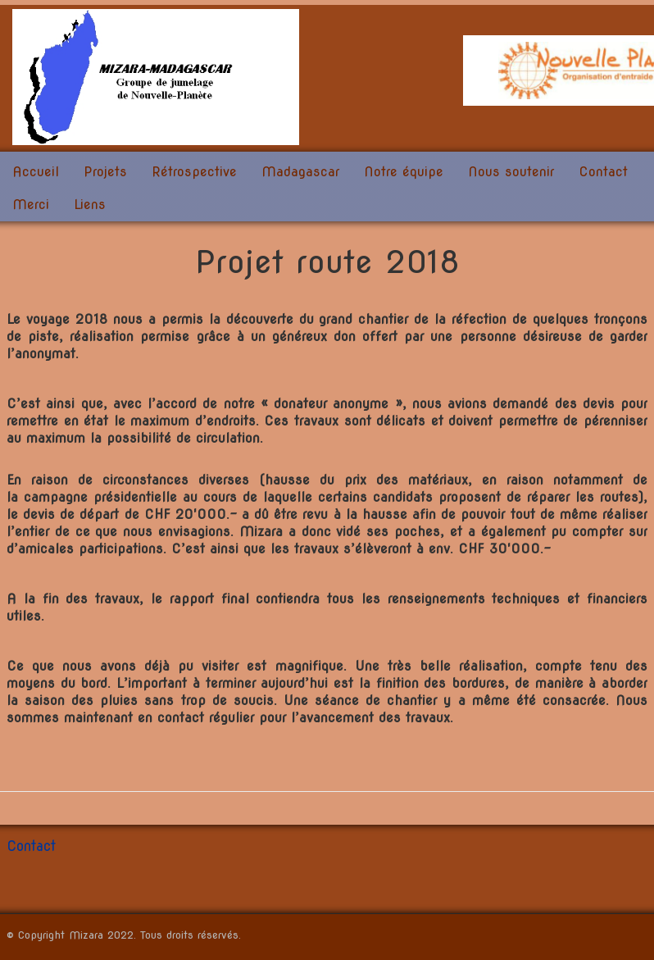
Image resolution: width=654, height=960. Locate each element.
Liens (90, 204)
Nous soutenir (511, 172)
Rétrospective (194, 172)
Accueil (35, 172)
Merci (30, 204)
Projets (105, 172)
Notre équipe (403, 172)
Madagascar (300, 172)
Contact (603, 172)
